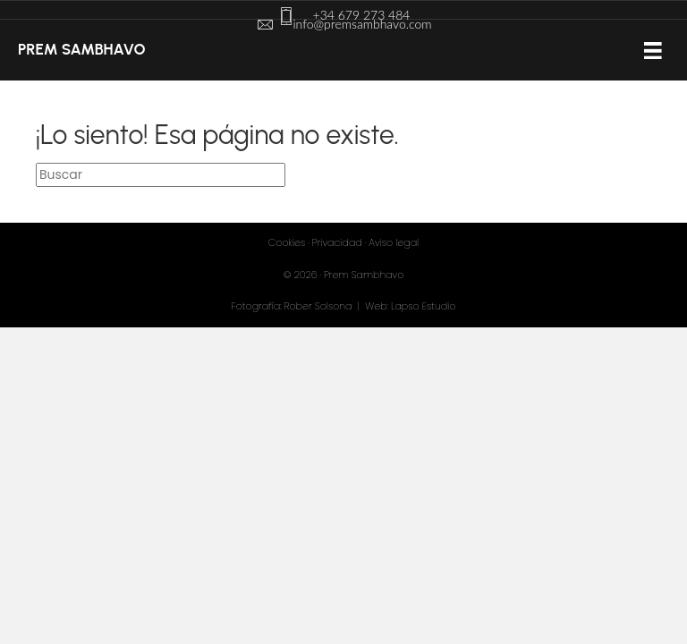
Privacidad (337, 242)
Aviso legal (394, 242)
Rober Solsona (318, 306)
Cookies (286, 242)
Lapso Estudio (423, 306)
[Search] (160, 174)
